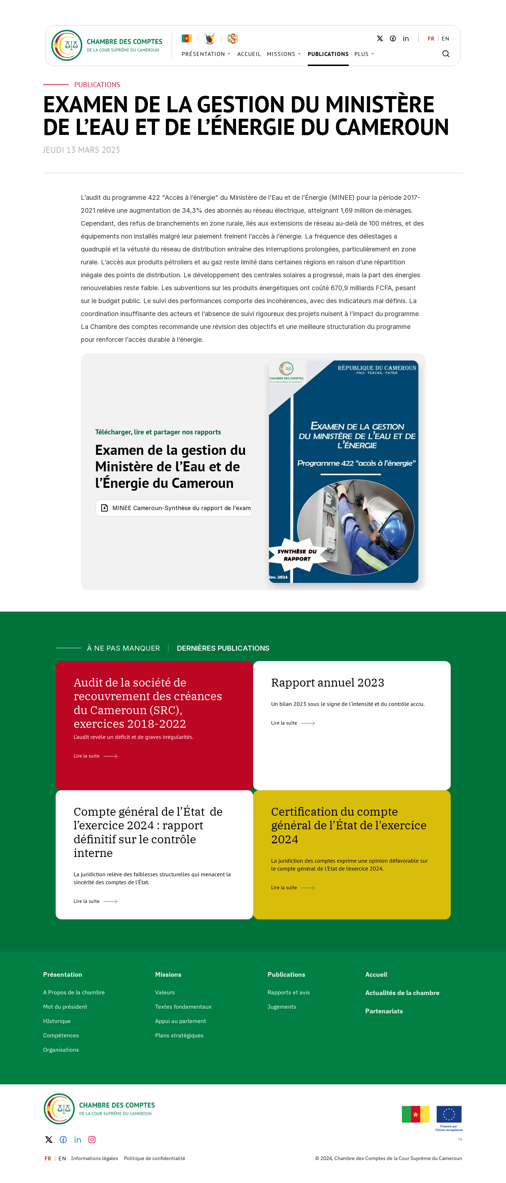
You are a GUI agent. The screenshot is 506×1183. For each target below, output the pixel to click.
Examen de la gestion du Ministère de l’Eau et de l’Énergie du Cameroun (172, 466)
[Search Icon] (446, 54)
